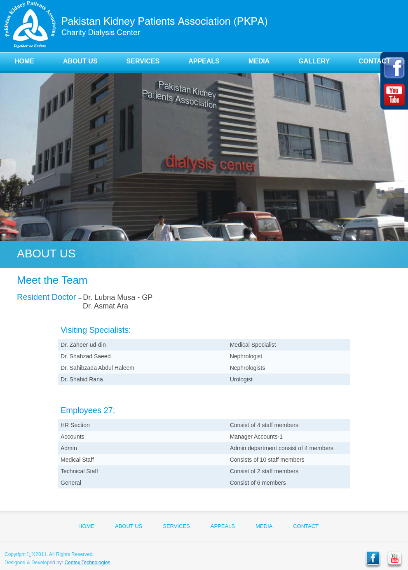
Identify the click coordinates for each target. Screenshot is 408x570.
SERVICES (143, 61)
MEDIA (259, 61)
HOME (24, 61)
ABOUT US (80, 61)
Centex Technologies (87, 562)
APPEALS (204, 61)
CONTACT (374, 61)
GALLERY (314, 61)
